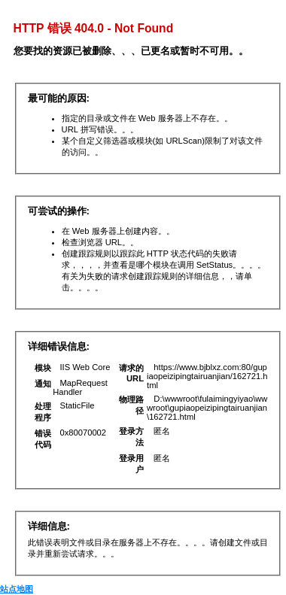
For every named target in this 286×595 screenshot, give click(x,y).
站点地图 (16, 588)
